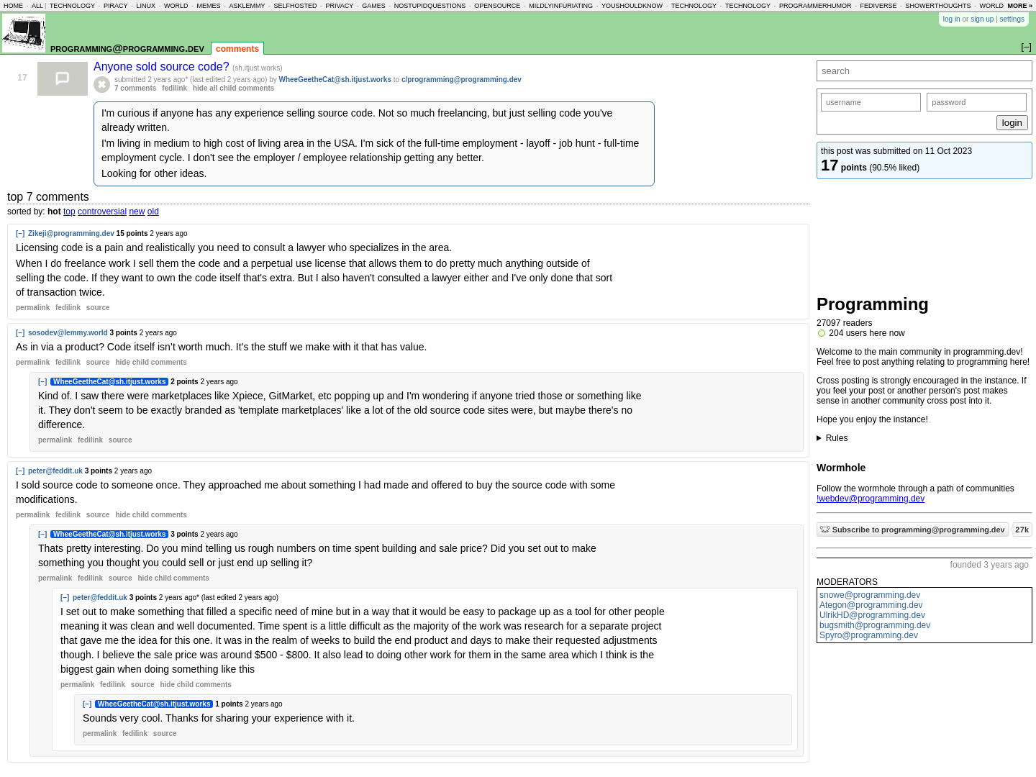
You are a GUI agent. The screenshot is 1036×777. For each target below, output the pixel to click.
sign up (982, 19)
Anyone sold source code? (163, 66)
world (176, 5)
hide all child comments (233, 88)
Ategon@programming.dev (871, 605)
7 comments (135, 88)
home (13, 5)
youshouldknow (632, 5)
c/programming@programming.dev (461, 79)
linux (145, 5)
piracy (116, 5)
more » (1019, 5)
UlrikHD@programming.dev (872, 615)
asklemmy (247, 5)
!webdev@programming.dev (870, 499)
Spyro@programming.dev (868, 635)
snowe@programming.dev (869, 595)
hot (54, 211)
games (374, 5)
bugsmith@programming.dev (874, 625)
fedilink (174, 88)
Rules (837, 438)
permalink (33, 308)
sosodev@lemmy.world (68, 333)
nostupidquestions (430, 5)
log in (951, 19)
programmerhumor (815, 5)
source (98, 308)
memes (208, 5)
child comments (150, 362)
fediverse (878, 5)
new (137, 211)
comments (237, 49)
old (153, 211)
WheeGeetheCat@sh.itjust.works (335, 79)
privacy (339, 5)
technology (72, 5)
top (69, 211)
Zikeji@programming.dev (71, 233)
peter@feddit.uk (55, 471)
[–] (20, 233)
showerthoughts (938, 5)
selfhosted (295, 5)
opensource (497, 5)
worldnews (1001, 5)
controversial (102, 211)
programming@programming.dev (127, 48)
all (37, 5)
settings (1012, 19)
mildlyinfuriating (561, 5)
